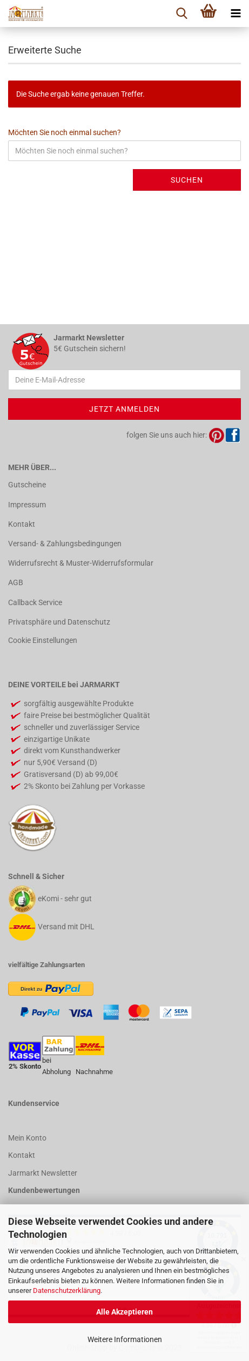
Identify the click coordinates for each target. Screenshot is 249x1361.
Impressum (27, 504)
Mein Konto (27, 1138)
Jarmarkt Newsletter (42, 1173)
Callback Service (35, 602)
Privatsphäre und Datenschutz (59, 622)
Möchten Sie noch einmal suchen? (64, 132)
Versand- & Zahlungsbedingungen (65, 543)
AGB (15, 582)
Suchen (187, 180)
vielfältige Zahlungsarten (46, 965)
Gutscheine (27, 484)
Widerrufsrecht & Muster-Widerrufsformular (80, 563)
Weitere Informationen (125, 1339)
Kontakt (21, 524)
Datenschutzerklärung (66, 1290)
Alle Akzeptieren (124, 1312)
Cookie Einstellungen (42, 640)
